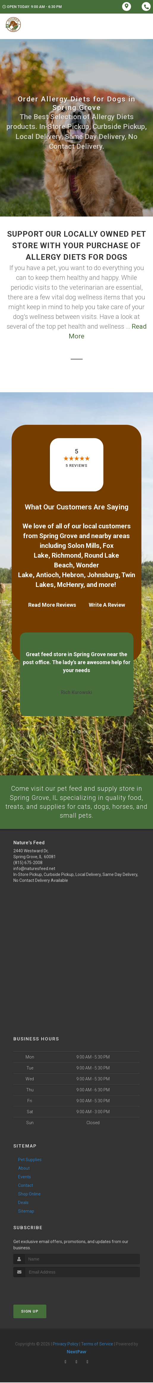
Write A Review (107, 605)
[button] (68, 731)
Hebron (73, 575)
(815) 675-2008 (27, 863)
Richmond (66, 555)
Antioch (47, 575)
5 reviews (76, 465)
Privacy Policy (65, 1344)
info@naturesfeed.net (34, 869)
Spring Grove (58, 536)
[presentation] (45, 1289)
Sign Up (30, 1312)
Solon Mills (83, 545)
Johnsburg (103, 575)
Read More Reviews (52, 605)
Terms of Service (97, 1344)
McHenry (70, 584)
